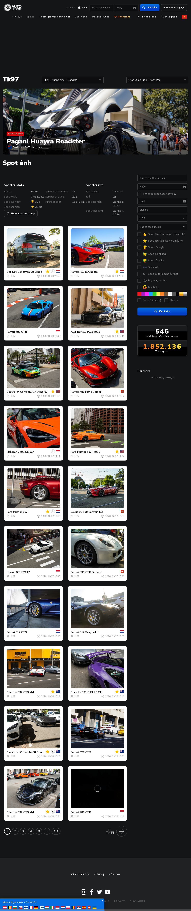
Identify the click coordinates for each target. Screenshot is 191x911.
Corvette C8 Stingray (33, 752)
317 (56, 831)
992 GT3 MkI (26, 692)
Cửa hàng (81, 16)
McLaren (12, 452)
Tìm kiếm (149, 7)
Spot (84, 7)
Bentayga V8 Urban (30, 272)
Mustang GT (21, 512)
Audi (73, 332)
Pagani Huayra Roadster (46, 141)
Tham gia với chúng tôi (54, 16)
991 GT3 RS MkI (92, 692)
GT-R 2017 (23, 572)
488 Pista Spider (90, 392)
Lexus (74, 512)
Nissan (11, 572)
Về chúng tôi (80, 874)
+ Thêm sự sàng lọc (173, 7)
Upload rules (100, 16)
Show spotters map (21, 213)
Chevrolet (13, 392)
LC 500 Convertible (91, 512)
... (47, 831)
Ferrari (75, 272)
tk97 (13, 276)
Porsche (12, 692)
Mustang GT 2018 (88, 452)
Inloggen (169, 16)
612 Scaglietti (89, 632)
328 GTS (85, 752)
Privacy (119, 901)
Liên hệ (99, 874)
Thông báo (147, 16)
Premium (122, 16)
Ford (73, 452)
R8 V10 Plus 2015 (88, 332)
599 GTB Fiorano (90, 572)
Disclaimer (137, 901)
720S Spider (26, 452)
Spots (30, 16)
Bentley (12, 272)
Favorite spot (15, 133)
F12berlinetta (89, 272)
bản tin (114, 874)
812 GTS (21, 632)
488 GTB (21, 332)
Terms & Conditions (95, 901)
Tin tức (69, 7)
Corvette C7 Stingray (33, 392)
